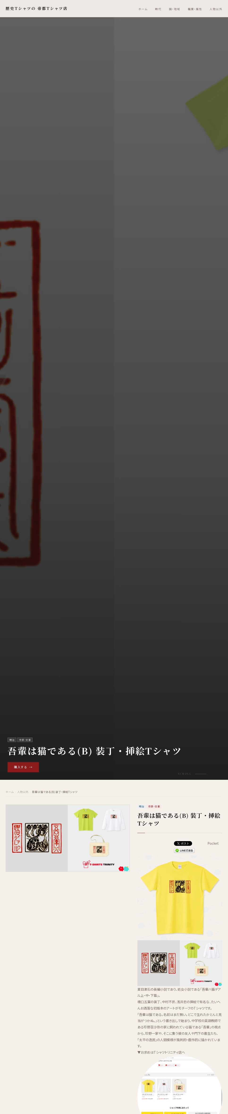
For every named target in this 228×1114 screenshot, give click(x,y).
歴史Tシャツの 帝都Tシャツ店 (37, 8)
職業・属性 (195, 9)
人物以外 (216, 9)
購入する (23, 767)
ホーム (143, 9)
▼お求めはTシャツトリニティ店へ (161, 1052)
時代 (158, 9)
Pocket (213, 843)
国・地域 (174, 9)
